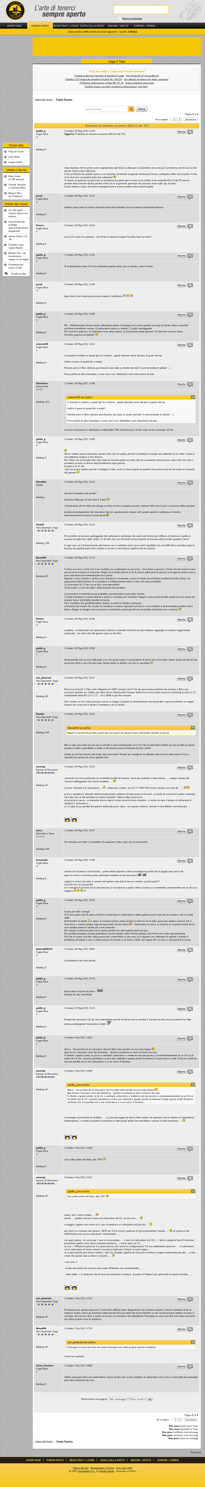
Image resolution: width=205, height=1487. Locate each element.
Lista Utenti (14, 156)
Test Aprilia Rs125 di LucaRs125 (142, 75)
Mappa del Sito (81, 1467)
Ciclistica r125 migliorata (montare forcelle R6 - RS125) (93, 79)
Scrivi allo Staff (124, 1467)
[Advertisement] (116, 46)
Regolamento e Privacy (102, 1467)
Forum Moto (40, 25)
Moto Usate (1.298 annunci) (16, 178)
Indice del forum (43, 99)
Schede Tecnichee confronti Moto (17, 186)
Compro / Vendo (144, 25)
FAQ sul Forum (16, 151)
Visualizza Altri (18, 273)
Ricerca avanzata (132, 18)
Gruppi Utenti (15, 162)
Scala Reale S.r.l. (86, 1471)
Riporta (181, 131)
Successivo (190, 119)
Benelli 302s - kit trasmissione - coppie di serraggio (18, 256)
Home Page (14, 25)
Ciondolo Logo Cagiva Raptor (16, 246)
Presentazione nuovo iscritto (15, 266)
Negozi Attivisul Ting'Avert (15, 194)
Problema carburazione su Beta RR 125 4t (101, 82)
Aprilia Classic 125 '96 (17, 238)
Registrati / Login (65, 25)
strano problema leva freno (139, 82)
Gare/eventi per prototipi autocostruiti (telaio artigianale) (18, 226)
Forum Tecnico (64, 99)
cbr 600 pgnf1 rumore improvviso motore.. (18, 213)
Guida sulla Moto (92, 25)
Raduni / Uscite (118, 25)
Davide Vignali (106, 1471)
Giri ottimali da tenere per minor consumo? (146, 79)
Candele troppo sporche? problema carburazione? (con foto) (116, 86)
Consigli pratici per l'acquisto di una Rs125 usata (99, 75)
